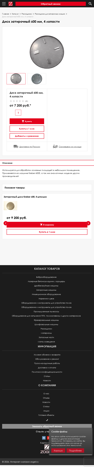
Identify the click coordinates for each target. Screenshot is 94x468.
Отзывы (46, 398)
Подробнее (75, 450)
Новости (47, 380)
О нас (46, 393)
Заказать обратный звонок (47, 426)
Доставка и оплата (47, 367)
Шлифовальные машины (46, 324)
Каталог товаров (47, 268)
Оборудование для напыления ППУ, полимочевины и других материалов (46, 316)
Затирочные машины (46, 290)
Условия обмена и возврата (47, 355)
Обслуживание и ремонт (47, 359)
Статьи (47, 376)
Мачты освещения (46, 341)
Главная (5, 14)
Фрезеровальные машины (46, 320)
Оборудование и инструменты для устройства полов (46, 303)
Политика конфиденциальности (47, 372)
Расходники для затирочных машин (50, 14)
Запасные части (46, 337)
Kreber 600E (34, 173)
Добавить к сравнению (27, 136)
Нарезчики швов (46, 298)
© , (20, 461)
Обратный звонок (50, 4)
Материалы (46, 333)
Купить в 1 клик (27, 128)
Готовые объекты (46, 415)
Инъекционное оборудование (46, 294)
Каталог (15, 14)
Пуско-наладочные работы (47, 363)
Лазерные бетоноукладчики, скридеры (46, 281)
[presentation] (6, 223)
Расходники (27, 14)
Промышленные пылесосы (46, 311)
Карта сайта (47, 442)
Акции (46, 411)
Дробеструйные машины (46, 286)
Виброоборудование (46, 277)
